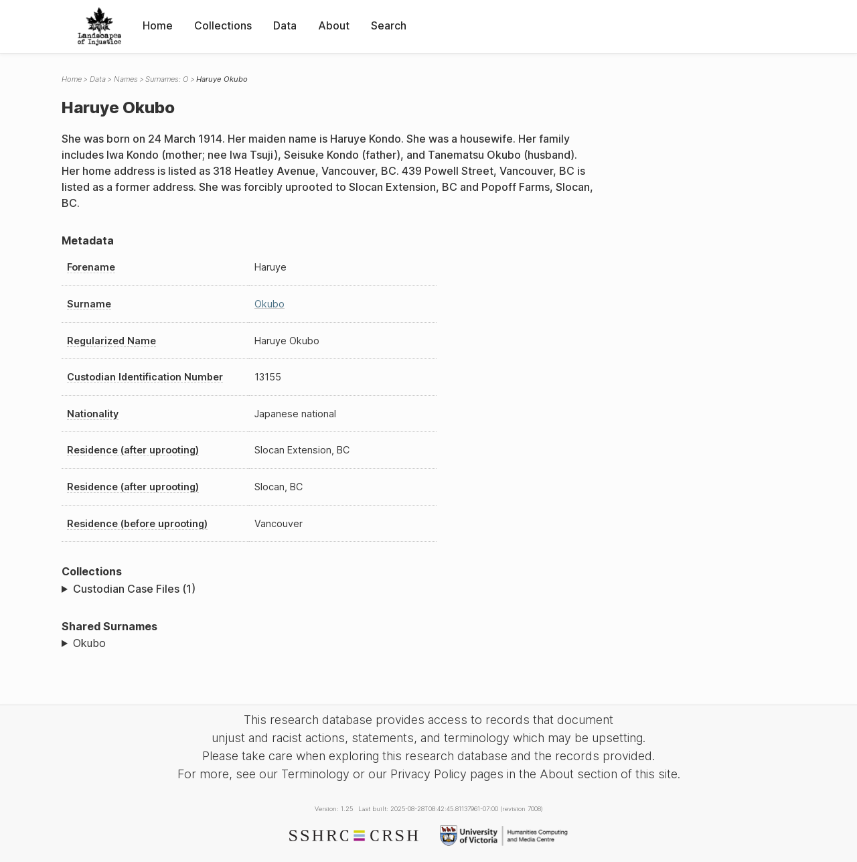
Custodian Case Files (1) (134, 588)
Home (158, 25)
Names (126, 79)
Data (285, 25)
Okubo (269, 303)
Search (388, 25)
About (333, 25)
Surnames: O (166, 79)
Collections (223, 25)
